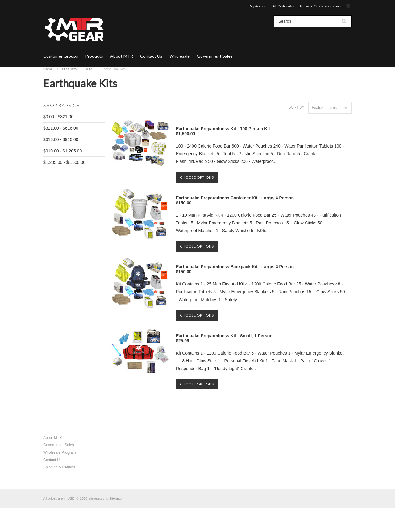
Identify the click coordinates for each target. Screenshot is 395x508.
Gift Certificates (282, 6)
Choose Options (197, 177)
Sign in (304, 6)
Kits (89, 69)
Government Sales (215, 56)
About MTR (121, 56)
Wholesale (179, 56)
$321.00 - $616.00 (60, 128)
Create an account (328, 6)
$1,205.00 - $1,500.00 (64, 162)
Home (48, 69)
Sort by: (296, 107)
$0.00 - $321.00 (58, 116)
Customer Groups (60, 56)
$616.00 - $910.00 (60, 139)
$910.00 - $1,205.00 (62, 150)
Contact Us (151, 56)
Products (94, 56)
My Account (258, 6)
